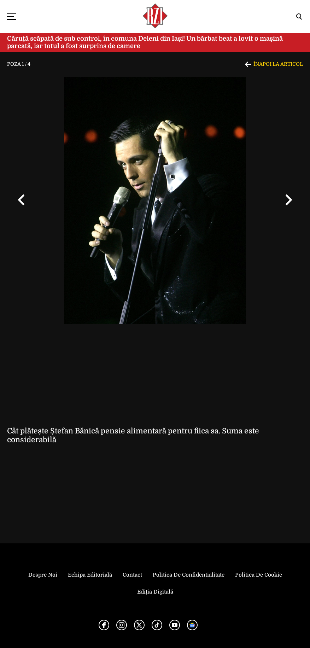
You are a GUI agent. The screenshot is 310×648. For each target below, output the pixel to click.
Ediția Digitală (155, 592)
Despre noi (42, 575)
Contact (132, 575)
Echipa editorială (90, 575)
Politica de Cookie (258, 575)
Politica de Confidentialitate (188, 575)
